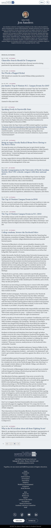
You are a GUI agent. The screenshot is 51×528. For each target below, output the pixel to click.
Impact (25, 497)
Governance (25, 478)
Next (18, 443)
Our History (25, 501)
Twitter (15, 514)
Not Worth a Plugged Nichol (13, 73)
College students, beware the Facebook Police (20, 232)
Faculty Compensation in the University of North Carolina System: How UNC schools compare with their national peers (25, 172)
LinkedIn (36, 514)
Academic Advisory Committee (25, 505)
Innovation (25, 480)
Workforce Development (25, 484)
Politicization (25, 477)
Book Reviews (25, 488)
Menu (42, 2)
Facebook (22, 514)
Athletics (25, 482)
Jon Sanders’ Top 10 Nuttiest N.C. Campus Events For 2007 (25, 86)
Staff (25, 507)
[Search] (47, 2)
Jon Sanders (12, 58)
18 (14, 443)
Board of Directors (25, 503)
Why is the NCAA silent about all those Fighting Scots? (23, 428)
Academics (25, 473)
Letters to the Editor (25, 499)
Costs (25, 475)
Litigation (25, 486)
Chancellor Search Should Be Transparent (19, 60)
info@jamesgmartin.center (25, 463)
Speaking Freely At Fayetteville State (16, 109)
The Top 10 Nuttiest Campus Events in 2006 (19, 199)
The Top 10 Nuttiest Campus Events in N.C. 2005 (21, 214)
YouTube (29, 514)
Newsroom (25, 496)
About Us (26, 494)
